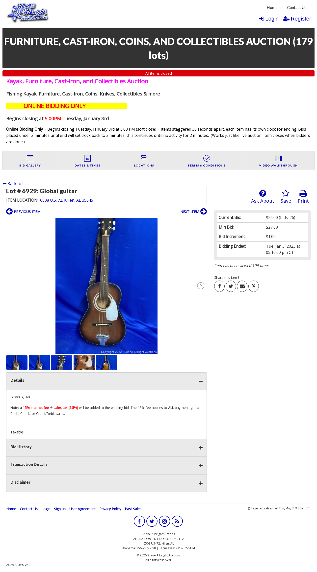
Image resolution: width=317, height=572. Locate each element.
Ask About (262, 197)
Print (303, 197)
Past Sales (133, 508)
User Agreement (82, 508)
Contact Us (296, 7)
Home (272, 7)
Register (297, 19)
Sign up (60, 508)
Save (286, 197)
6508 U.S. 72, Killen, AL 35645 (66, 200)
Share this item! (226, 277)
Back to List (15, 183)
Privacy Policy (110, 508)
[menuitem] (272, 7)
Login (269, 19)
